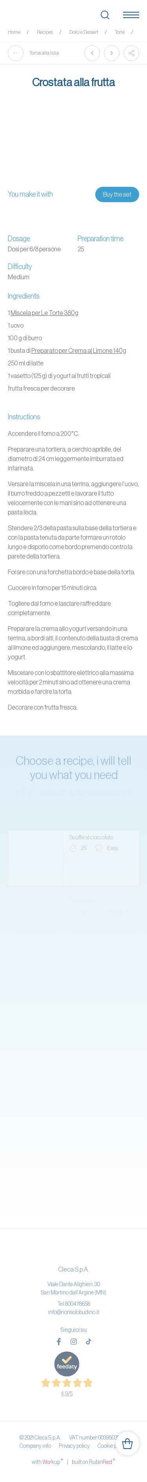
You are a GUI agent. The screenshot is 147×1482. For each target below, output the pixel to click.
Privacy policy (74, 1446)
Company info (35, 1446)
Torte (120, 32)
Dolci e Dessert (83, 32)
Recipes (45, 32)
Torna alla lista (33, 53)
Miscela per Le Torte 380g (44, 312)
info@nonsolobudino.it (73, 1312)
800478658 (77, 1304)
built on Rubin (93, 1461)
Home (14, 32)
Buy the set (117, 194)
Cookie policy (112, 1446)
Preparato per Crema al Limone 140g (78, 350)
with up (47, 1461)
